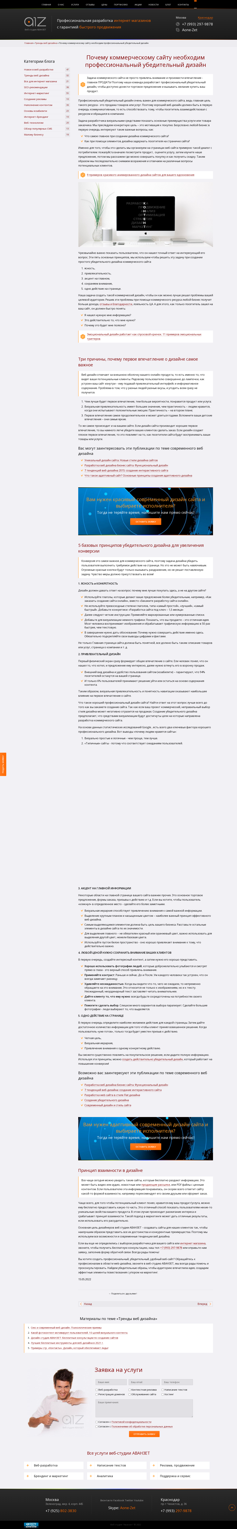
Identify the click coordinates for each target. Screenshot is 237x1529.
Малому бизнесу (47, 135)
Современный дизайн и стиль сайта (107, 1105)
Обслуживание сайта (142, 1394)
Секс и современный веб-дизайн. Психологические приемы (66, 1327)
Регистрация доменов (110, 1394)
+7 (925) (61, 1511)
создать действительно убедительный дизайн (152, 1059)
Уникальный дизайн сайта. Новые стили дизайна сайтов (121, 460)
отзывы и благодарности (116, 304)
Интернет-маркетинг (47, 93)
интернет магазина (192, 1243)
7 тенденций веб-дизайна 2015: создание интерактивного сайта (126, 470)
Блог (168, 4)
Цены (104, 4)
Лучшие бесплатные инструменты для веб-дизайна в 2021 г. (67, 1342)
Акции (138, 4)
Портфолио (121, 4)
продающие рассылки (155, 1184)
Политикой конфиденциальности (131, 1421)
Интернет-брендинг (47, 117)
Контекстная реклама (143, 1389)
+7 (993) (197, 24)
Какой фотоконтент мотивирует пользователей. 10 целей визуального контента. (79, 1332)
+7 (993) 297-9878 (171, 1248)
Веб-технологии (47, 123)
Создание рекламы (47, 99)
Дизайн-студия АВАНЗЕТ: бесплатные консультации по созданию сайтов (74, 1337)
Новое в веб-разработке (47, 69)
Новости (154, 4)
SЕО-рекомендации (47, 87)
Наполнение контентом (47, 105)
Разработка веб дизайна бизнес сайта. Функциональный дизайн (126, 1085)
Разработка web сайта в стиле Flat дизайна (112, 1095)
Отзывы (90, 4)
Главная (46, 4)
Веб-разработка (106, 1389)
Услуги (75, 4)
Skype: (121, 1508)
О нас (61, 4)
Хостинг (168, 1394)
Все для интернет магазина (47, 81)
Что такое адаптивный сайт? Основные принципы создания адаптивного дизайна (138, 475)
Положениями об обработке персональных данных (142, 1426)
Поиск (195, 4)
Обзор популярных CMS (47, 129)
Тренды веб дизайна (47, 75)
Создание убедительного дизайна (106, 1100)
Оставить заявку (146, 521)
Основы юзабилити (47, 111)
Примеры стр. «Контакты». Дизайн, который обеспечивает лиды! (69, 1348)
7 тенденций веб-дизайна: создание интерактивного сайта (123, 1090)
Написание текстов (174, 1389)
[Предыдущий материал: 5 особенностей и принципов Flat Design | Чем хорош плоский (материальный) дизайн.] (88, 1304)
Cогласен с (123, 1421)
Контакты (183, 4)
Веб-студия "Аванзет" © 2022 (125, 1524)
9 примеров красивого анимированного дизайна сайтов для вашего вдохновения (140, 175)
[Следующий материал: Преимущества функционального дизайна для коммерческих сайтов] (202, 1304)
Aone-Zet (189, 29)
